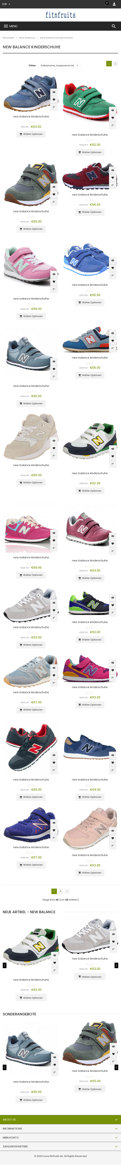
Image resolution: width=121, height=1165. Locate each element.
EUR (6, 4)
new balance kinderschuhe (31, 116)
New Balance (27, 38)
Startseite (8, 38)
